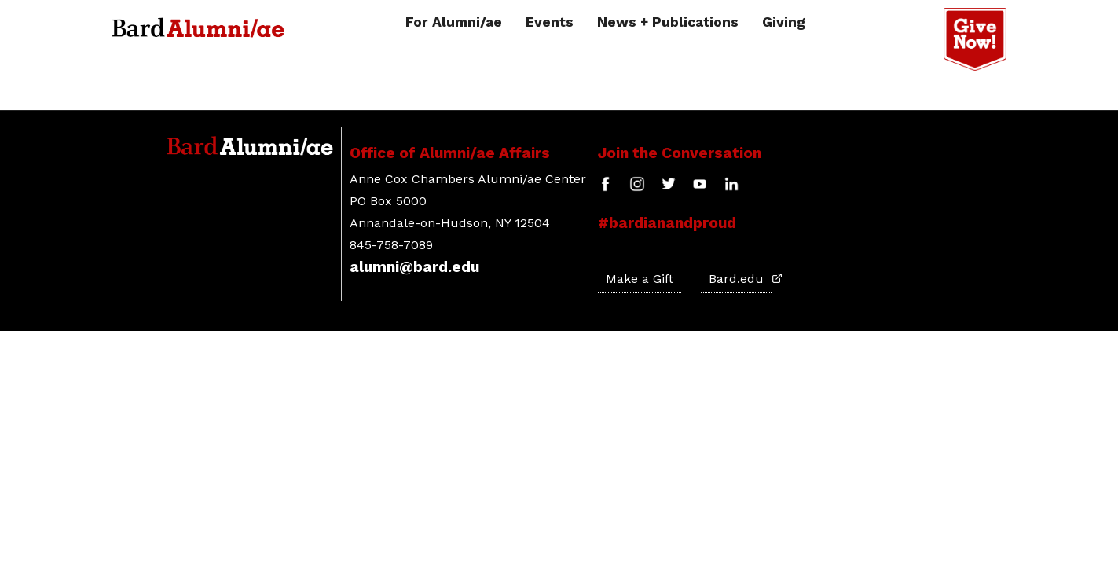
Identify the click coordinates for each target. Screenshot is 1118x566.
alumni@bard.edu (414, 267)
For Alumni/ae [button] (453, 23)
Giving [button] (783, 23)
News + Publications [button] (668, 23)
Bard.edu (740, 278)
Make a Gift (639, 278)
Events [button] (550, 23)
